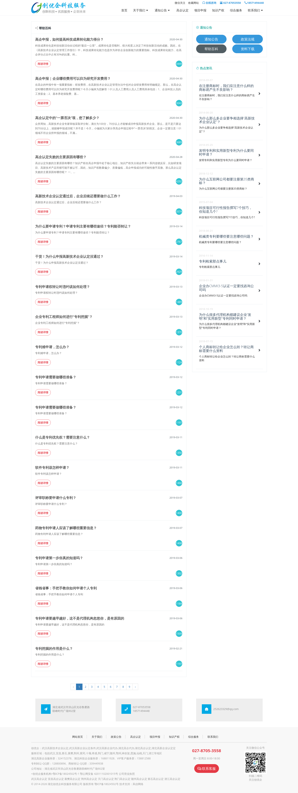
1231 (179, 392)
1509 (179, 633)
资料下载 (247, 49)
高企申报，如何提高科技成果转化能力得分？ (69, 39)
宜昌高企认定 (56, 779)
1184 (179, 603)
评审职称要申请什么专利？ (55, 497)
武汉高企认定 (39, 779)
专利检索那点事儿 (212, 261)
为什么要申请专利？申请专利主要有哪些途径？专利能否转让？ (83, 226)
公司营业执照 (127, 774)
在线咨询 (209, 3)
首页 (124, 10)
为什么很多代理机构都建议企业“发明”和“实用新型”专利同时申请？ (225, 316)
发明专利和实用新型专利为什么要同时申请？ (226, 152)
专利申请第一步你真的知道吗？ (59, 558)
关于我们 (141, 10)
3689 (179, 142)
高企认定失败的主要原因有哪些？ (60, 157)
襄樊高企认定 (72, 779)
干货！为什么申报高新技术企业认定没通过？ (69, 256)
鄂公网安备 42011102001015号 (99, 774)
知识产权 (218, 10)
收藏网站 (193, 3)
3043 (179, 103)
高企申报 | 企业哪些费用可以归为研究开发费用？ (73, 78)
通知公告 (163, 10)
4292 (179, 181)
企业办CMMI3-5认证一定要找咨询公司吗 (226, 288)
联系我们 (256, 10)
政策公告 (116, 736)
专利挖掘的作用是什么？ (54, 648)
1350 (179, 453)
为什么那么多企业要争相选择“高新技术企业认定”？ (227, 120)
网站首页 (77, 736)
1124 (179, 362)
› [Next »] (135, 687)
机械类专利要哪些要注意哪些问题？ (226, 236)
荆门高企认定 (122, 779)
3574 (179, 211)
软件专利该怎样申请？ (52, 467)
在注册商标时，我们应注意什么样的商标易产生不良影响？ (226, 87)
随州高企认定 (139, 779)
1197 (179, 422)
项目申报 (200, 10)
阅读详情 (43, 64)
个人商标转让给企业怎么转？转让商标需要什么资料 (226, 349)
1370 (179, 332)
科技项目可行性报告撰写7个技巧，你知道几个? (225, 209)
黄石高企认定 (156, 779)
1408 (179, 543)
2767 (179, 242)
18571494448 (254, 3)
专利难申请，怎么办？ (52, 347)
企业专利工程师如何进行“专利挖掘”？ (64, 316)
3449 (179, 64)
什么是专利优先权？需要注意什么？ (62, 437)
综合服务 (236, 10)
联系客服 (206, 768)
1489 (179, 302)
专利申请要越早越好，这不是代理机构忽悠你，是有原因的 (79, 618)
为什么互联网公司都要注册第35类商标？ (226, 181)
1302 (179, 573)
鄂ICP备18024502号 (106, 784)
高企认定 (182, 10)
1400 (179, 513)
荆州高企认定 (89, 779)
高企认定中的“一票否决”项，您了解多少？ (67, 117)
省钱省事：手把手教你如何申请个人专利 (66, 588)
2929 (179, 272)
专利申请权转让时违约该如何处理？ (62, 286)
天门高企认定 (106, 779)
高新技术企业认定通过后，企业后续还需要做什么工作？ (78, 196)
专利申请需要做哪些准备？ (55, 377)
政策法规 (247, 39)
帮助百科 (211, 49)
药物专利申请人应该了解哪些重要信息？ (66, 528)
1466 (179, 483)
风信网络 (138, 784)
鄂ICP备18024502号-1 (66, 774)
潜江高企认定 (172, 779)
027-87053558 (230, 3)
